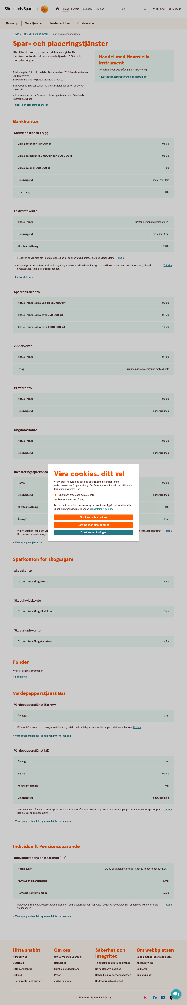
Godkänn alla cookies (93, 517)
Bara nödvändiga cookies (93, 525)
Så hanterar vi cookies (102, 509)
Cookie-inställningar (93, 532)
